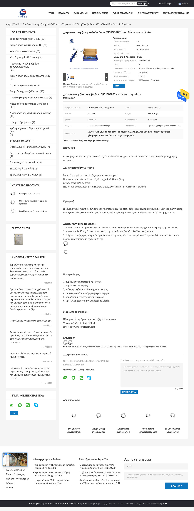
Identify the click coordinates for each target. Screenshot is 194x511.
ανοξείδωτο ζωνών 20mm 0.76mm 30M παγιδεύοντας (74, 430)
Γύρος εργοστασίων (122, 13)
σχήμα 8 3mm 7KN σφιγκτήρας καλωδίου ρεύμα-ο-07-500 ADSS (55, 466)
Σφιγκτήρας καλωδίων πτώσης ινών (30, 76)
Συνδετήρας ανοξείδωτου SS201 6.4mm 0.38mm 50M (123, 430)
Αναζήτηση (142, 4)
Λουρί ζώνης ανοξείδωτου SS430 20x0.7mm (98, 430)
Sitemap (10, 487)
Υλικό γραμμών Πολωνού (24, 57)
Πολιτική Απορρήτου (38, 504)
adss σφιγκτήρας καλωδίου (25, 38)
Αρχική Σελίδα (13, 24)
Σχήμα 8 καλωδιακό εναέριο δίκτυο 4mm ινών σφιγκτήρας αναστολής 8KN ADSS (100, 474)
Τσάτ (117, 86)
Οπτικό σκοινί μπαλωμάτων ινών (28, 147)
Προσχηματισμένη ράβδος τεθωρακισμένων (24, 65)
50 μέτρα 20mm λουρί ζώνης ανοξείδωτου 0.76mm (173, 430)
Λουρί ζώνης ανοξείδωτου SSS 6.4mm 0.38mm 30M (148, 430)
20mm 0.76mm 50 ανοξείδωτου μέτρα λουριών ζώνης (86, 140)
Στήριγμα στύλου (19, 140)
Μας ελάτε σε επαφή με (176, 13)
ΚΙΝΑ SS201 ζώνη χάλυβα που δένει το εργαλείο (68, 504)
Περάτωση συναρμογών (23, 85)
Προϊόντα (63, 13)
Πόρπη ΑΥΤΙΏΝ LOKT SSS (29, 194)
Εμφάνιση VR (81, 13)
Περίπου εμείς (100, 13)
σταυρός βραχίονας (20, 122)
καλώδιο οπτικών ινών (22, 51)
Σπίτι (51, 13)
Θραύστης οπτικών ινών (23, 162)
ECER (165, 504)
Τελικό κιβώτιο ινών (21, 168)
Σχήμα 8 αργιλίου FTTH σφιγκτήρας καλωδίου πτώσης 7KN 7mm (52, 474)
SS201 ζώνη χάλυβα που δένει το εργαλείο (118, 347)
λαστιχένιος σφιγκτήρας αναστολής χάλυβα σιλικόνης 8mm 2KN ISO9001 (98, 466)
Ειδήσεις (10, 483)
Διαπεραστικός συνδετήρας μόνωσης (30, 113)
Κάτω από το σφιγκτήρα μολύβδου (29, 103)
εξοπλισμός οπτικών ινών (24, 174)
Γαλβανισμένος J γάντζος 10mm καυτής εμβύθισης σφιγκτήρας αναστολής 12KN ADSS (100, 482)
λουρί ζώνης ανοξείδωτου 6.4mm (33, 211)
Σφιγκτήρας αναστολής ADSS (26, 45)
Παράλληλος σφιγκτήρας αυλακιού (29, 97)
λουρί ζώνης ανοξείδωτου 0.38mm (151, 347)
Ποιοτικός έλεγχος (148, 13)
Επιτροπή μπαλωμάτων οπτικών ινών (30, 153)
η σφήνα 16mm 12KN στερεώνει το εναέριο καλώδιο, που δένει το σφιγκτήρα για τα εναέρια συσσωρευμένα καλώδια (55, 482)
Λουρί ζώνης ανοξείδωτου (47, 24)
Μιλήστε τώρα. (165, 3)
